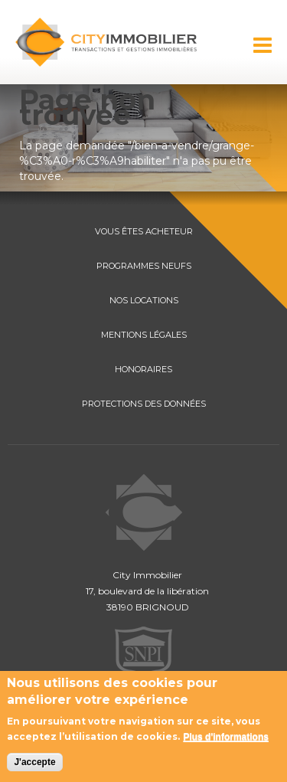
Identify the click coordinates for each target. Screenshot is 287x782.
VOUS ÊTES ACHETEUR (144, 231)
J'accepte (34, 762)
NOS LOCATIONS (143, 300)
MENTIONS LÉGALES (144, 334)
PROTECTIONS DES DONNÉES (144, 403)
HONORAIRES (143, 369)
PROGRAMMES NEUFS (143, 265)
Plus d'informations (226, 736)
